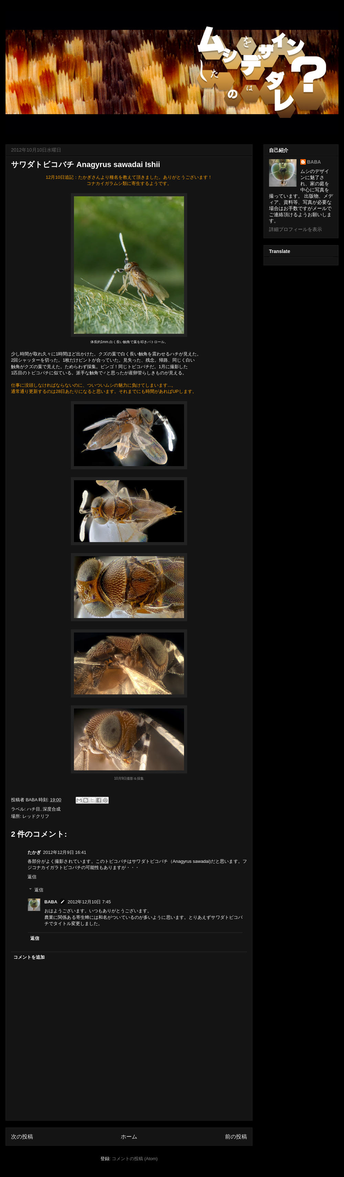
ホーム (129, 1137)
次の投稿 (22, 1137)
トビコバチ (38, 372)
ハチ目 (33, 809)
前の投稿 (236, 1137)
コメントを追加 (29, 957)
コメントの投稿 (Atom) (135, 1158)
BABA (50, 901)
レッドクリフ (35, 816)
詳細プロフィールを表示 (295, 229)
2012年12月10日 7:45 (89, 901)
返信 (32, 876)
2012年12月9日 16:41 (64, 852)
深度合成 (52, 809)
